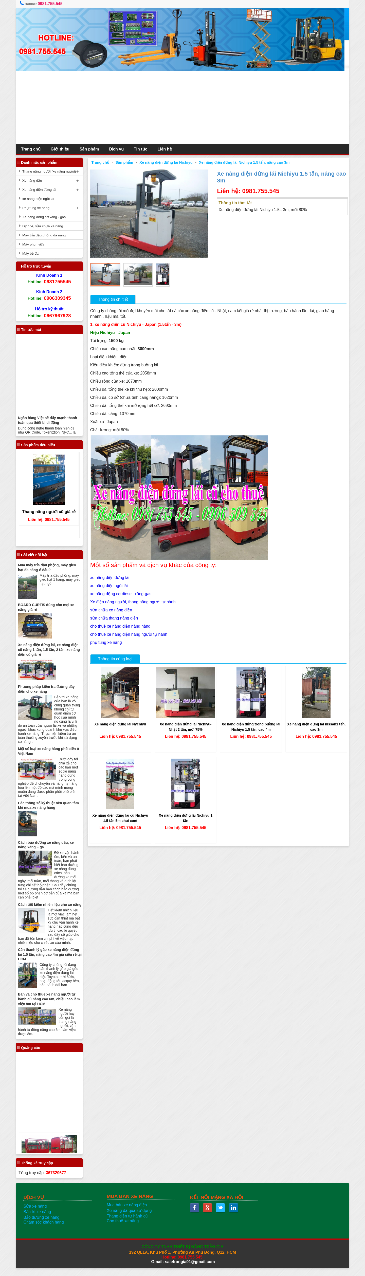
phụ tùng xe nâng (107, 641)
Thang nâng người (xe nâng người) (51, 171)
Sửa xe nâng (37, 1214)
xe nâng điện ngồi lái (110, 584)
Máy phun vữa (36, 244)
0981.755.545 (52, 4)
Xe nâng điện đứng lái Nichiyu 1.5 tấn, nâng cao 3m (245, 162)
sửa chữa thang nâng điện (115, 617)
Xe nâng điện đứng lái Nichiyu (167, 162)
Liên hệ (167, 149)
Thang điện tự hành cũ (128, 1224)
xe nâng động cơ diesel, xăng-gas (122, 592)
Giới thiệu (62, 149)
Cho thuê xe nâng (124, 1229)
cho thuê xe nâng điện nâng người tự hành (130, 633)
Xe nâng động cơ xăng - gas (46, 217)
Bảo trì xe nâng (39, 1220)
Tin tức (143, 149)
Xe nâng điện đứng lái (41, 190)
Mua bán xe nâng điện (128, 1213)
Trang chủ (33, 149)
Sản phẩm (91, 149)
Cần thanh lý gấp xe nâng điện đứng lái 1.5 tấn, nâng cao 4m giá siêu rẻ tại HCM (50, 963)
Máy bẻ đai (33, 253)
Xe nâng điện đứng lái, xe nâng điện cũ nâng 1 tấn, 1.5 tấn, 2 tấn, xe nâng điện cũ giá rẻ (51, 649)
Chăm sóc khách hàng (46, 1230)
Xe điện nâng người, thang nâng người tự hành (134, 600)
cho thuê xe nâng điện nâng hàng (122, 625)
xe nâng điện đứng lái (111, 576)
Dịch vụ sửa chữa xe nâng (45, 226)
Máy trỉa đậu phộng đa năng (46, 235)
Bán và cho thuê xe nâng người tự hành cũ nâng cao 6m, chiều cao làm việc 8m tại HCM (51, 1007)
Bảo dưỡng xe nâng (44, 1226)
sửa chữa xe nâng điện (112, 609)
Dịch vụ (118, 149)
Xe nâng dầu (34, 180)
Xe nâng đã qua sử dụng (130, 1219)
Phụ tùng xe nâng (38, 208)
